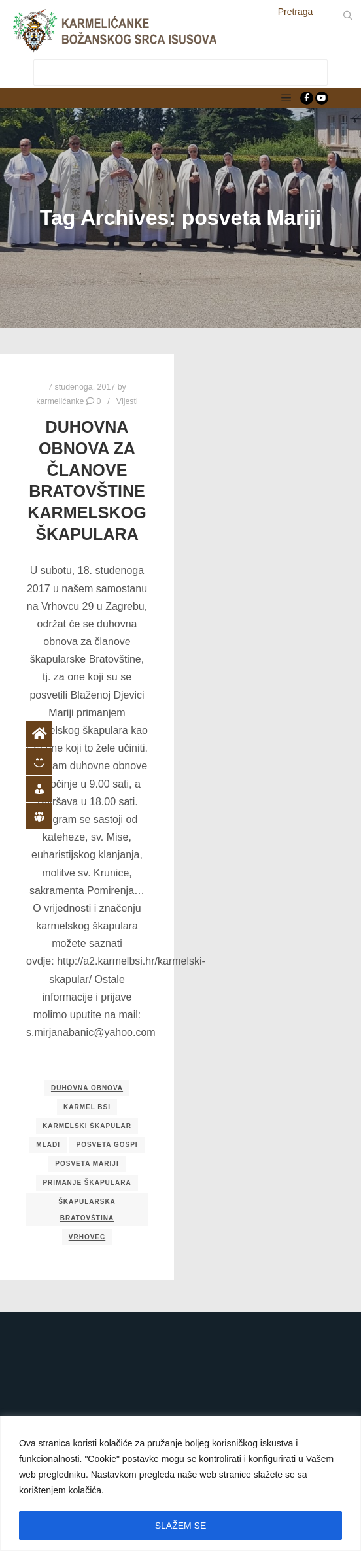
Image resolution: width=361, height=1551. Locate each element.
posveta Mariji (86, 1163)
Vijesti (127, 401)
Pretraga (295, 12)
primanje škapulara (87, 1182)
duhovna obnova (87, 1088)
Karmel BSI (87, 1106)
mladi (48, 1144)
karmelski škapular (87, 1125)
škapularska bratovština (87, 1210)
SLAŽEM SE (181, 1525)
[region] (180, 1483)
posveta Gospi (106, 1144)
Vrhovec (87, 1237)
